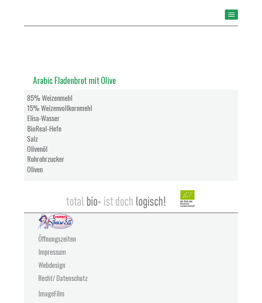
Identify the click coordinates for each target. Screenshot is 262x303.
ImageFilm (51, 293)
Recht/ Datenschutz (63, 278)
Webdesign (51, 264)
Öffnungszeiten (57, 238)
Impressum (52, 251)
